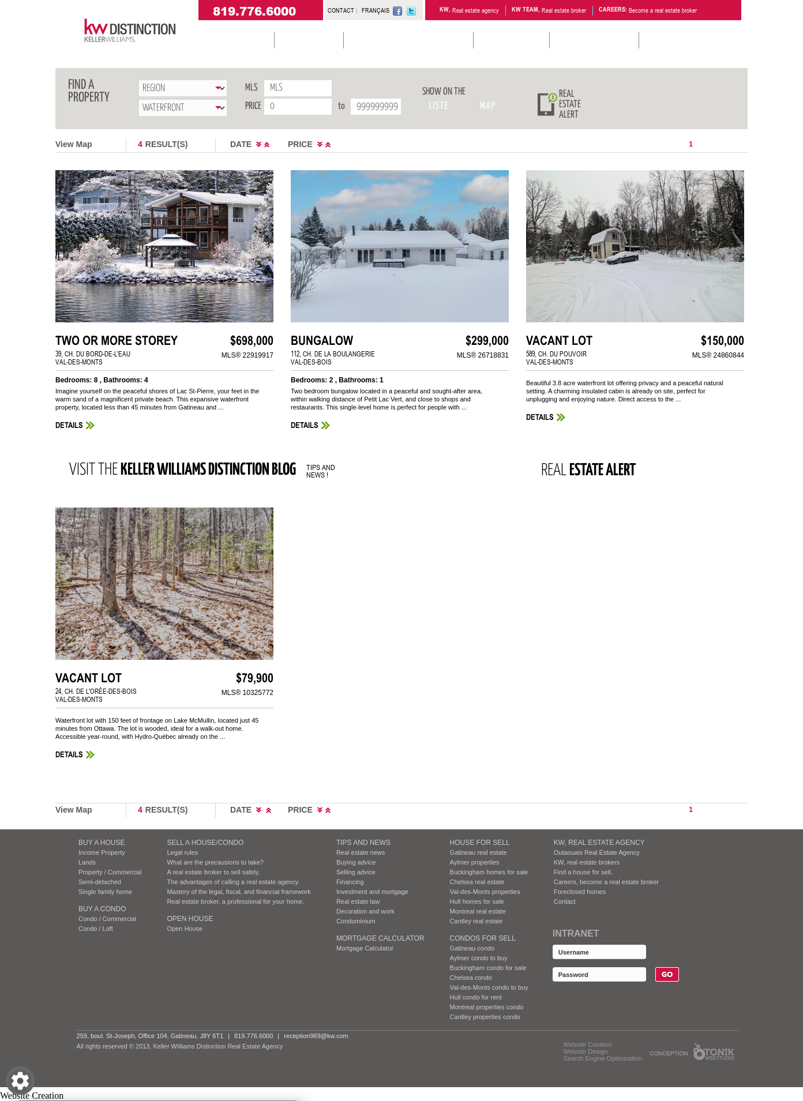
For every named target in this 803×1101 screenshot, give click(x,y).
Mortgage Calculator (380, 938)
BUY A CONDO (102, 909)
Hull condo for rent (476, 997)
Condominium (356, 921)
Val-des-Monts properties (485, 891)
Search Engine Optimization (603, 1058)
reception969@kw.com (316, 1035)
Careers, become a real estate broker (606, 881)
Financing (350, 881)
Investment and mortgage (372, 891)
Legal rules (182, 852)
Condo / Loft (95, 928)
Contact (565, 901)
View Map (73, 144)
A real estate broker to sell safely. (213, 872)
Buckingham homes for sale (489, 872)
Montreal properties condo (487, 1007)
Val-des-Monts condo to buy (489, 987)
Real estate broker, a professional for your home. (235, 901)
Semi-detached (99, 881)
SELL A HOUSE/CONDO (205, 843)
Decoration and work (365, 911)
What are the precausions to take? (215, 862)
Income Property (101, 852)
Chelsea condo (471, 977)
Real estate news (360, 852)
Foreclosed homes (580, 891)
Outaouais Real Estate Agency (597, 852)
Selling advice (356, 872)
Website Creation (588, 1044)
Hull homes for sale (477, 901)
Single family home (105, 891)
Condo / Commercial (107, 918)
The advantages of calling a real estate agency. (233, 881)
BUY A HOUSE (101, 843)
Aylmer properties (475, 862)
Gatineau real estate (478, 852)
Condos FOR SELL (483, 938)
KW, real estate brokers (587, 862)
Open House (190, 919)
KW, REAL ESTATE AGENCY (599, 843)
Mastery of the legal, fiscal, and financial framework (238, 891)
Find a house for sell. (583, 872)
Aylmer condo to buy (479, 958)
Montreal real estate (478, 911)
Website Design (586, 1051)
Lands (87, 862)
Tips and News (363, 843)
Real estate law (358, 901)
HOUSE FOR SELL (480, 843)
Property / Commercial (109, 872)
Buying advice (356, 862)
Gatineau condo (472, 948)
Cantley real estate (476, 921)
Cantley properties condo (485, 1016)
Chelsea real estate (477, 881)
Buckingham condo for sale (488, 967)
